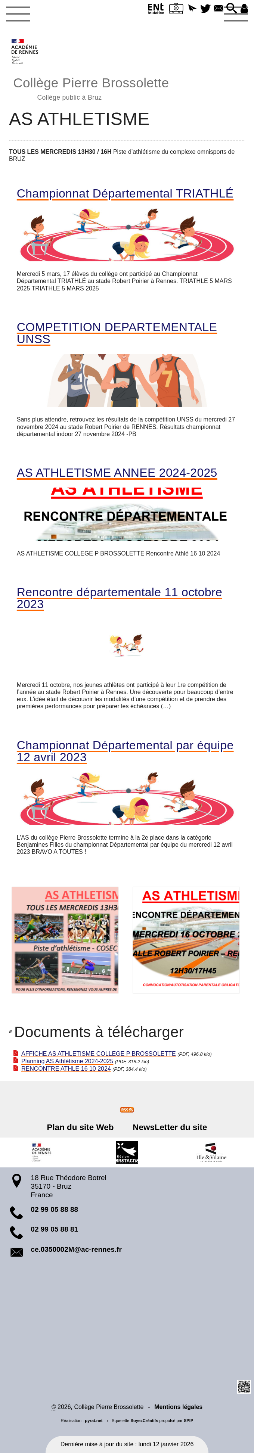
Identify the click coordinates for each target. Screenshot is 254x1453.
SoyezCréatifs (144, 1420)
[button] (192, 9)
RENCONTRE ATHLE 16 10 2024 (66, 1068)
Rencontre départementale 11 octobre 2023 (119, 598)
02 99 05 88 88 (54, 1209)
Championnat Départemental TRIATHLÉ (125, 193)
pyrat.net (93, 1420)
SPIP (188, 1420)
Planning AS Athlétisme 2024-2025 (67, 1061)
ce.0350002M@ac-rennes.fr (76, 1249)
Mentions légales (178, 1407)
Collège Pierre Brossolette (91, 87)
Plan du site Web (80, 1127)
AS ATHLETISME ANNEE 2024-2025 (117, 473)
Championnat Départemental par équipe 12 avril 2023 (125, 751)
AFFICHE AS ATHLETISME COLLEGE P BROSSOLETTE (98, 1054)
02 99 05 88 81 (54, 1229)
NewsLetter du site (170, 1127)
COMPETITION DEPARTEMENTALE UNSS (117, 333)
